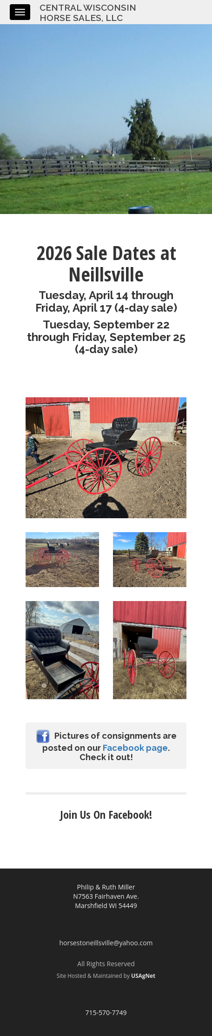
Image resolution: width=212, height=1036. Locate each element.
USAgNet (143, 975)
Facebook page (135, 748)
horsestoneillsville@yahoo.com (105, 942)
